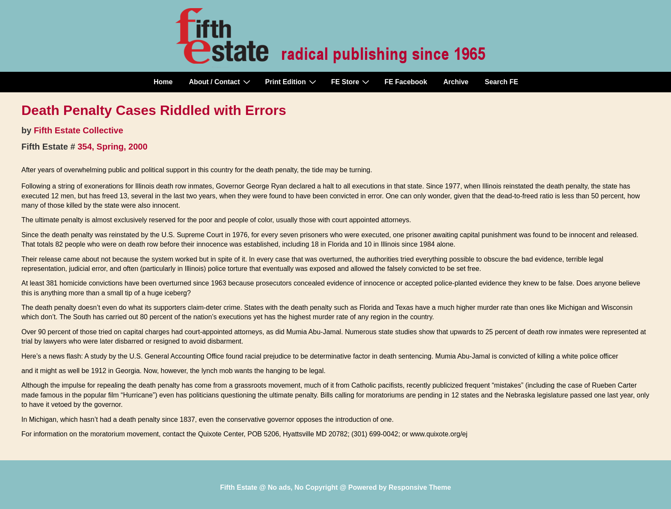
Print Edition (291, 82)
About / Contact (220, 82)
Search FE (501, 81)
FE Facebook (405, 81)
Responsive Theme (420, 487)
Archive (456, 81)
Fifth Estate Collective (78, 130)
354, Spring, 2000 (112, 146)
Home (163, 81)
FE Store (351, 82)
